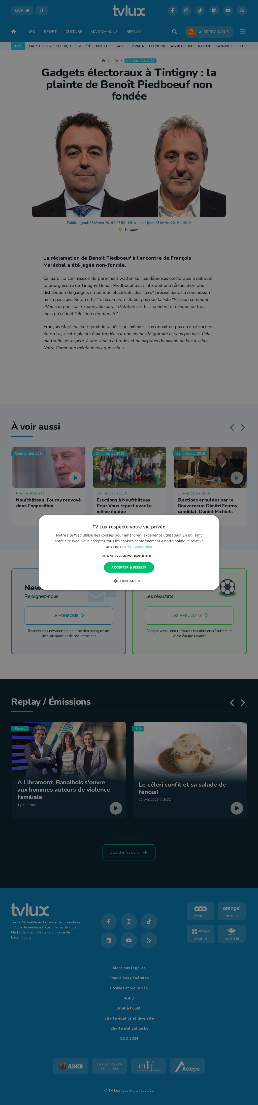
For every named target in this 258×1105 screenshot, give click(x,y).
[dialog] (129, 552)
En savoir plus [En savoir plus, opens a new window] (140, 546)
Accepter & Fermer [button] (129, 567)
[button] (129, 555)
